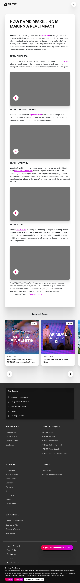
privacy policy (34, 570)
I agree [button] (9, 579)
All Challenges (47, 432)
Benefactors (11, 479)
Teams (8, 499)
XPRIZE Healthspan (50, 441)
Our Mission (11, 432)
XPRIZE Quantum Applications (54, 453)
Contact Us (11, 554)
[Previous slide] (9, 374)
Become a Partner (13, 529)
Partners (9, 487)
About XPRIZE (11, 437)
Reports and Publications (52, 474)
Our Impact (46, 470)
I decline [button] (19, 579)
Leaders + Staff (12, 441)
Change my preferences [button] (34, 579)
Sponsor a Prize (12, 525)
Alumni (8, 491)
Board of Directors (13, 474)
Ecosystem (10, 470)
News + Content (13, 546)
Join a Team (10, 533)
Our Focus (10, 445)
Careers (10, 558)
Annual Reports (13, 562)
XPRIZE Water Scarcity (51, 449)
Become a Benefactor (14, 521)
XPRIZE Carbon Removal (52, 445)
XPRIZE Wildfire (48, 437)
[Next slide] (71, 374)
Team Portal (11, 550)
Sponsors (10, 483)
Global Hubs (11, 504)
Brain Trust (10, 495)
